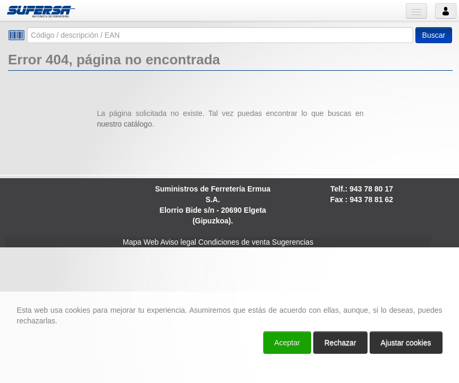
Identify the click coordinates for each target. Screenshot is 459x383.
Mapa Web (140, 242)
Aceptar (287, 342)
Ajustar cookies (406, 342)
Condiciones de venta (234, 242)
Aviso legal (178, 242)
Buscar (434, 35)
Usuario (445, 11)
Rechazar (340, 342)
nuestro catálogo (124, 124)
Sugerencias (292, 242)
